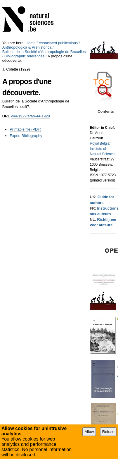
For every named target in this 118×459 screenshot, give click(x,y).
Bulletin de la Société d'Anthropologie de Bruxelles (44, 51)
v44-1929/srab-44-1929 (30, 116)
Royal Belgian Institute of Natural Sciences (103, 148)
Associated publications (58, 43)
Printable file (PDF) (25, 129)
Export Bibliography (26, 135)
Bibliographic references (24, 56)
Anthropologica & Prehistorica (27, 47)
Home (31, 43)
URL (6, 116)
